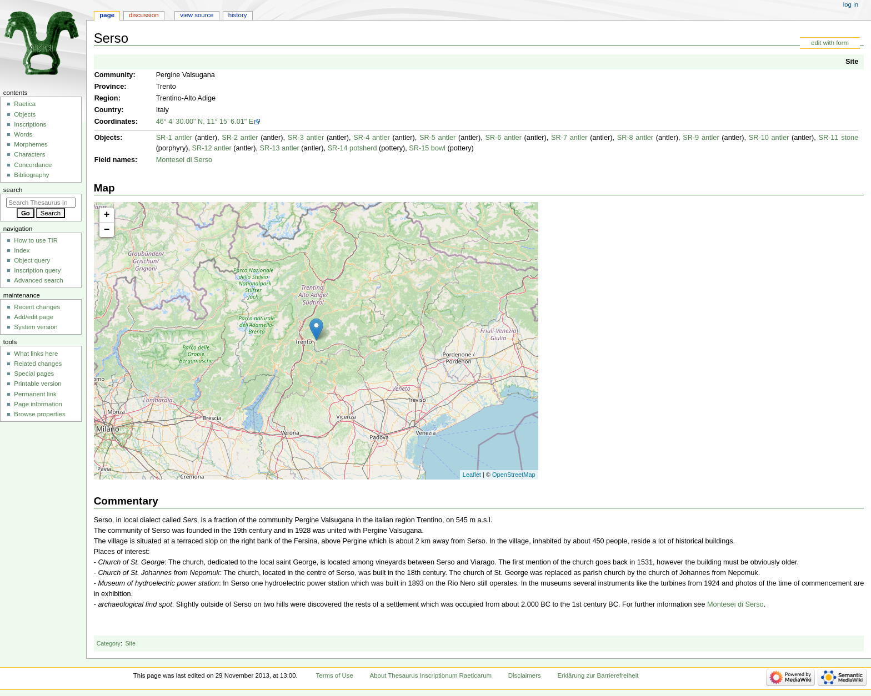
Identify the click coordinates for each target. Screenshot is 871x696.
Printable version (37, 383)
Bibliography (31, 175)
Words (23, 134)
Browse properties (39, 414)
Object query (32, 260)
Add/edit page (33, 317)
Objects (107, 138)
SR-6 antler (503, 138)
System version (35, 327)
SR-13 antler (279, 148)
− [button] (107, 229)
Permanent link (35, 394)
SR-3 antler (306, 138)
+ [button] (107, 214)
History (237, 15)
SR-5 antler (437, 138)
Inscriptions (30, 124)
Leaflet (472, 474)
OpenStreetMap (513, 474)
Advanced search (38, 280)
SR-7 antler (569, 138)
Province (109, 86)
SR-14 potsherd (352, 148)
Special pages (34, 373)
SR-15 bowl (427, 148)
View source (196, 15)
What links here (36, 353)
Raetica (25, 103)
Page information (38, 404)
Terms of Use (334, 675)
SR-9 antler (701, 138)
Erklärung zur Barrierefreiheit (597, 675)
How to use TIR (36, 240)
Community (113, 75)
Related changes (38, 363)
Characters (29, 154)
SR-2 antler (240, 138)
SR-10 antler (769, 138)
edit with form (830, 42)
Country (108, 110)
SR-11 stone (838, 138)
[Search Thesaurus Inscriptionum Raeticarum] (41, 203)
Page (106, 15)
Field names (114, 160)
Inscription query (37, 270)
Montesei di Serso (184, 160)
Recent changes (37, 307)
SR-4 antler (371, 138)
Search (13, 189)
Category (109, 643)
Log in (850, 4)
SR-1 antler (174, 138)
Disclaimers (524, 675)
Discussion (143, 15)
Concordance (33, 165)
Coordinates (115, 121)
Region (106, 98)
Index (21, 250)
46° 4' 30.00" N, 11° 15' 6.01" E (205, 121)
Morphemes (30, 144)
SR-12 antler (212, 148)
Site (851, 61)
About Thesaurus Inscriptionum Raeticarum (431, 675)
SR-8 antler (635, 138)
